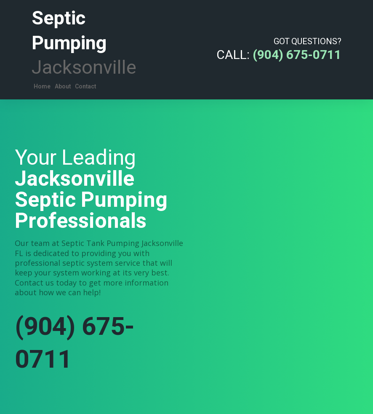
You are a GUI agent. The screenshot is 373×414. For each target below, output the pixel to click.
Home (42, 86)
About (63, 86)
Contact (85, 86)
